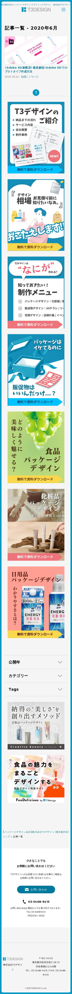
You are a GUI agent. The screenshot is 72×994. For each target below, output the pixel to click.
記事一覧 (18, 836)
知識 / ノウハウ (30, 76)
